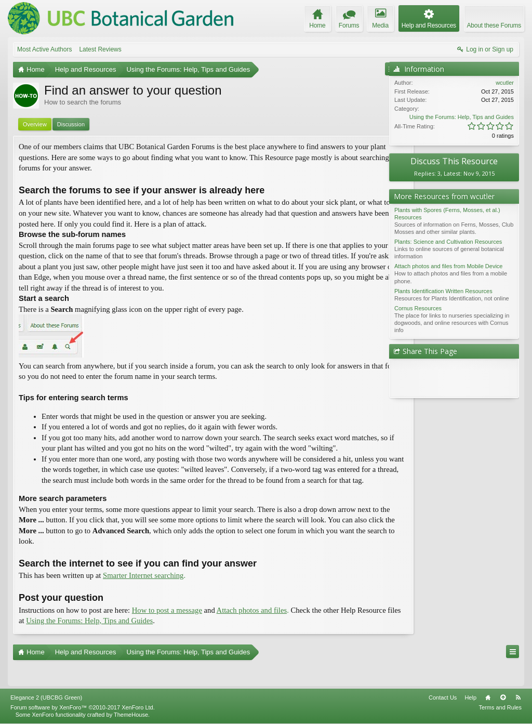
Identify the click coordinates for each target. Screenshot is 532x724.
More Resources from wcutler (444, 196)
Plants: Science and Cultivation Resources (448, 242)
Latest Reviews (100, 49)
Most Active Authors (44, 49)
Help (470, 698)
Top (503, 698)
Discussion (71, 124)
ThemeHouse (131, 715)
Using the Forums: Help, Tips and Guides (461, 117)
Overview (35, 124)
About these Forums (494, 25)
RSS (518, 698)
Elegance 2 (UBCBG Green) (46, 698)
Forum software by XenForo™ (82, 708)
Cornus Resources (418, 308)
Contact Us (443, 698)
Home (487, 698)
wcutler (505, 83)
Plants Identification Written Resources (443, 291)
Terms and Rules (500, 708)
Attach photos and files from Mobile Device (448, 266)
